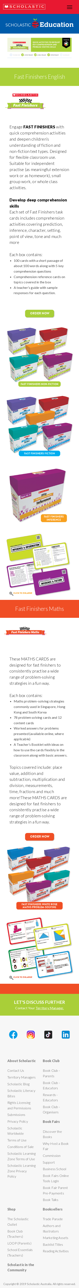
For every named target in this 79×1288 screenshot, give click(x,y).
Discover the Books (52, 1134)
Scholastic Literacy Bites (21, 1093)
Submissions (16, 1115)
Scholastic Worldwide (15, 1131)
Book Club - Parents (51, 1073)
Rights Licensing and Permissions (19, 1105)
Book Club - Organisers (51, 1109)
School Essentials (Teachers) (20, 1252)
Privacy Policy (17, 1121)
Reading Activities (56, 1251)
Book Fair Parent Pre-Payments (55, 1190)
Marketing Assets (55, 1238)
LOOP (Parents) (19, 1243)
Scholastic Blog (18, 1084)
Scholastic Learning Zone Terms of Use (21, 1156)
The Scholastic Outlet (18, 1221)
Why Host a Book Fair (56, 1146)
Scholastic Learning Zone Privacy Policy (21, 1170)
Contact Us (15, 1070)
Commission (52, 1155)
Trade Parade (53, 1219)
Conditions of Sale (20, 1147)
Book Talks (51, 1200)
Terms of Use (17, 1140)
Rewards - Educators (50, 1097)
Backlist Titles (53, 1244)
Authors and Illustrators (51, 1228)
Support (49, 1162)
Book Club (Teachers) (15, 1234)
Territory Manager (49, 1008)
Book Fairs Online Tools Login (56, 1178)
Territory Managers (21, 1077)
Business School (54, 1169)
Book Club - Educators (51, 1085)
